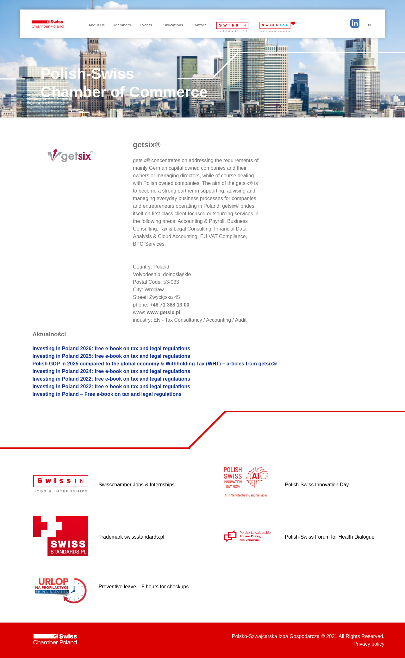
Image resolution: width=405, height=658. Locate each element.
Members (122, 24)
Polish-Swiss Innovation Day (317, 484)
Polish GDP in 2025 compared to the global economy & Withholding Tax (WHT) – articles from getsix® (154, 363)
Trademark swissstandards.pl (131, 537)
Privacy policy (368, 644)
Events (146, 24)
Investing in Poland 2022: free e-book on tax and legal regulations (111, 379)
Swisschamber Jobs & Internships (137, 484)
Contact (199, 24)
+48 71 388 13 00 (169, 304)
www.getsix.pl (163, 312)
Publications (172, 24)
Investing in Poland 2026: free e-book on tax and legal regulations (111, 348)
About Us (97, 24)
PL (370, 24)
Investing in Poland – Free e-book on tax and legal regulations (106, 394)
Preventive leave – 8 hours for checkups (144, 586)
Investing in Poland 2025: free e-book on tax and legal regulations (111, 356)
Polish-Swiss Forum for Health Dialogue (330, 537)
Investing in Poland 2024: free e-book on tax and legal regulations (111, 371)
